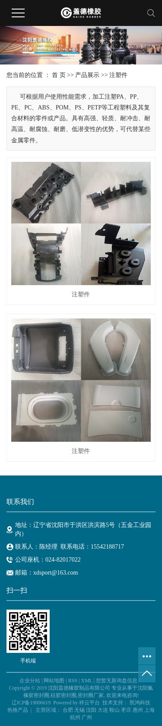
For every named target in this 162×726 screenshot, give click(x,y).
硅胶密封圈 (63, 695)
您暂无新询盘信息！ (119, 681)
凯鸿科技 (140, 703)
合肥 (68, 710)
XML (86, 681)
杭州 (75, 717)
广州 (87, 717)
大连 (103, 710)
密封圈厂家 (91, 695)
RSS (72, 681)
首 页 (59, 75)
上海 (149, 710)
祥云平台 (89, 703)
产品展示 (87, 75)
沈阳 (91, 710)
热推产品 (17, 710)
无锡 (79, 710)
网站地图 (54, 681)
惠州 (138, 710)
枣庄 (126, 710)
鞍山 (114, 710)
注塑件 (118, 75)
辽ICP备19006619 (31, 703)
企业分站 (29, 681)
